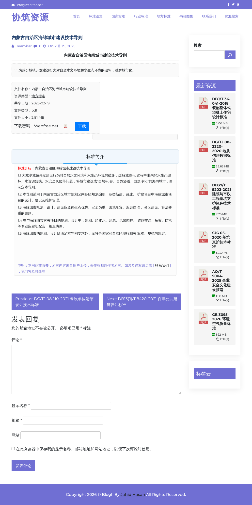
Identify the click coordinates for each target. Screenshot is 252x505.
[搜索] (230, 54)
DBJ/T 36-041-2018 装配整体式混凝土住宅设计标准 (221, 108)
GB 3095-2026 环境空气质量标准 (221, 321)
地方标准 (38, 96)
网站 (15, 435)
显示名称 (21, 405)
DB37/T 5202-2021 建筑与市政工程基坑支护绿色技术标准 (221, 196)
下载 (82, 126)
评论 (17, 340)
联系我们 (162, 265)
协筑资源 (30, 17)
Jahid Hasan (133, 494)
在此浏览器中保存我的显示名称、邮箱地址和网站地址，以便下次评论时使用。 (85, 449)
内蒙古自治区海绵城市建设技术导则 (95, 55)
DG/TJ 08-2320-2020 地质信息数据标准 (221, 151)
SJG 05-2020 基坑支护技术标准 (221, 240)
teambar (23, 46)
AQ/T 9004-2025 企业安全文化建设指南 (221, 280)
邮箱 (17, 420)
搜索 (198, 45)
